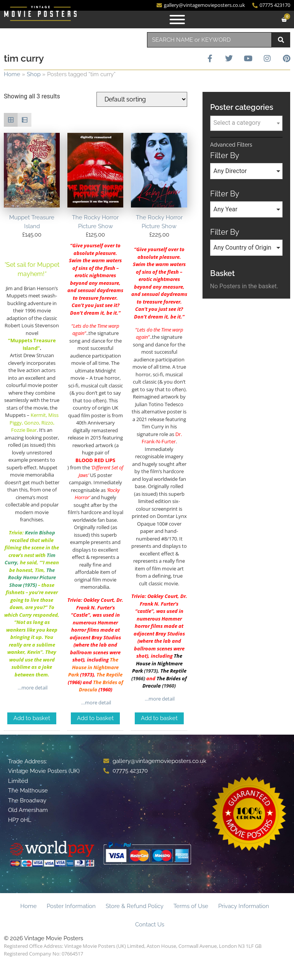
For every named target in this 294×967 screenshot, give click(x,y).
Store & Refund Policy (134, 906)
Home (12, 74)
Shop (34, 74)
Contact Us (149, 924)
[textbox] (246, 123)
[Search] (281, 39)
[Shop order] (141, 99)
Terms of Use (190, 906)
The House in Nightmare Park (93, 667)
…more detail (31, 687)
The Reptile (173, 670)
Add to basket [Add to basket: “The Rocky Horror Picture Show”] (95, 718)
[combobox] (209, 39)
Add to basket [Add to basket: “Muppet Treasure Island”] (31, 718)
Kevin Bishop (40, 532)
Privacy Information (243, 906)
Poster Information (71, 906)
